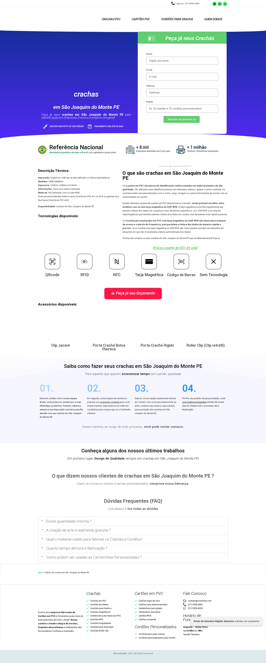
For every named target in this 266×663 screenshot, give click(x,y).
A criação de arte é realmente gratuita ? (78, 530)
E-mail (149, 70)
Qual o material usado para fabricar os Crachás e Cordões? (94, 539)
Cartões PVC (141, 19)
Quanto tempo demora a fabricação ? (76, 548)
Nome (149, 54)
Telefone (150, 86)
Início (40, 572)
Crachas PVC (111, 19)
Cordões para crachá (177, 19)
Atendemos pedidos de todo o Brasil (69, 152)
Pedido (149, 102)
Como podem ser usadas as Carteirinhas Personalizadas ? (94, 557)
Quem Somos (213, 19)
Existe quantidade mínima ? (68, 521)
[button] (133, 521)
